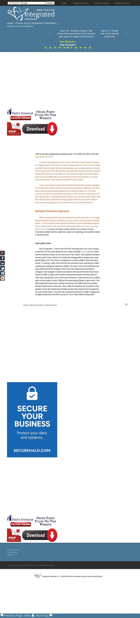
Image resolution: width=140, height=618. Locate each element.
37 (71, 47)
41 (90, 47)
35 (64, 47)
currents (43, 229)
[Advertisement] (32, 80)
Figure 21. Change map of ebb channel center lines (109, 34)
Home (10, 23)
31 (46, 47)
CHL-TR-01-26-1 (68, 42)
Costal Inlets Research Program (35, 23)
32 (50, 47)
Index (29, 615)
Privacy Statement (13, 550)
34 (59, 47)
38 (76, 47)
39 (80, 47)
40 (85, 47)
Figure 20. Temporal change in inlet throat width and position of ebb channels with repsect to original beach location (76, 34)
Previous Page (11, 615)
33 (55, 47)
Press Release (12, 552)
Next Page (44, 615)
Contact (10, 555)
